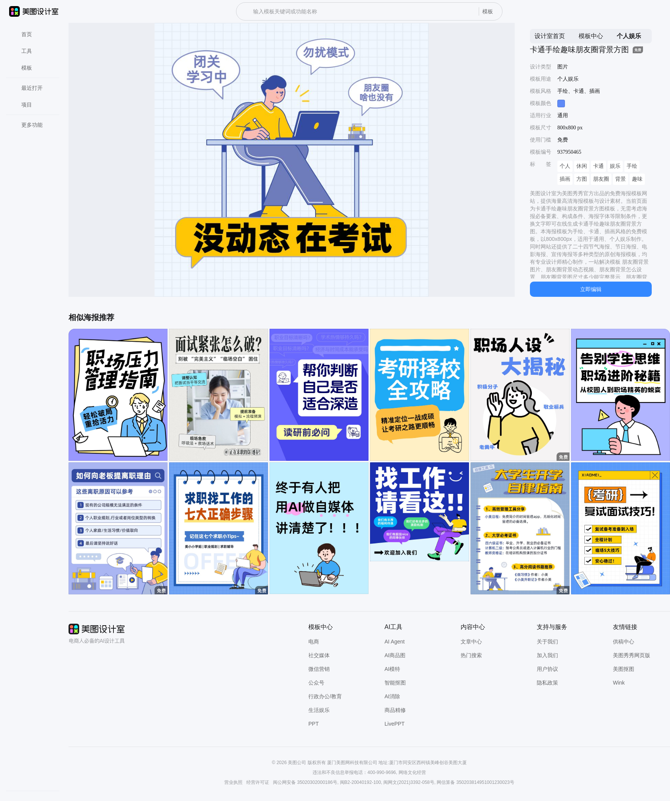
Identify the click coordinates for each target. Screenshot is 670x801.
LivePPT (394, 724)
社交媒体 (319, 655)
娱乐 (615, 166)
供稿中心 (623, 642)
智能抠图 (395, 683)
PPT (313, 724)
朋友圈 (601, 179)
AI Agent (394, 642)
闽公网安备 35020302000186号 (305, 782)
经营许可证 (257, 782)
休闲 (581, 166)
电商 (313, 642)
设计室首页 (549, 36)
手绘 (632, 166)
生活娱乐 (319, 710)
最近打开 (27, 87)
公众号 (316, 683)
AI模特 (392, 669)
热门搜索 (471, 655)
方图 (581, 179)
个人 (565, 166)
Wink (619, 683)
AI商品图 (394, 655)
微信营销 (319, 669)
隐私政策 (547, 683)
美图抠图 (623, 669)
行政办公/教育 (325, 696)
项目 (22, 104)
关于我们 (547, 642)
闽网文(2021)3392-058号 (408, 782)
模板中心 (591, 36)
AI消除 (392, 696)
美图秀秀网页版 (631, 655)
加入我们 (547, 655)
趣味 (637, 179)
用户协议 (547, 669)
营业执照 (233, 782)
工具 (22, 51)
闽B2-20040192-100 (360, 782)
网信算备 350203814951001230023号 (475, 782)
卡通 (598, 166)
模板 (22, 67)
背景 (620, 179)
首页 (22, 34)
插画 (565, 179)
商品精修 (395, 710)
